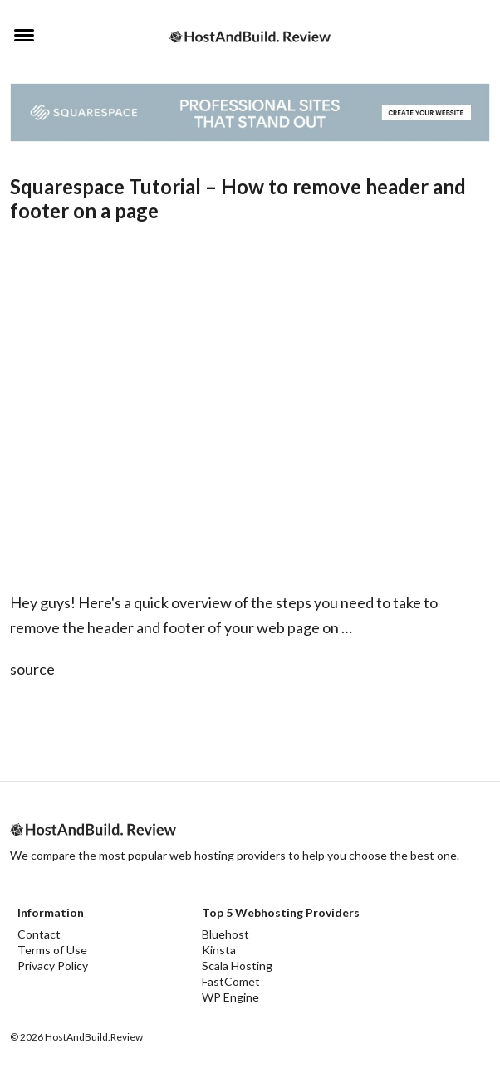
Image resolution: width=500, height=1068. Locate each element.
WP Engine (230, 997)
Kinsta (219, 950)
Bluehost (225, 934)
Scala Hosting (237, 965)
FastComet (231, 981)
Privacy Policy (52, 965)
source (32, 669)
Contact (39, 934)
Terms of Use (52, 950)
